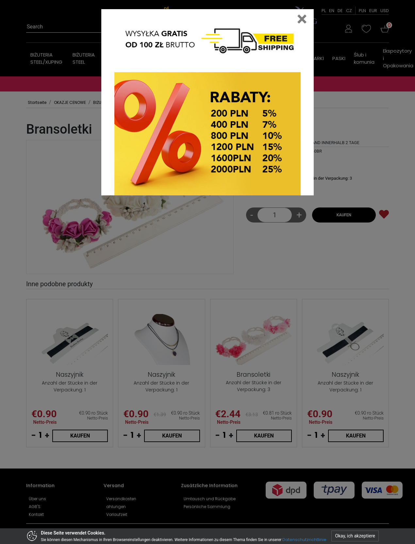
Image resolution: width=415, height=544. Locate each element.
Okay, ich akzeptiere (355, 535)
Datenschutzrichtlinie (304, 539)
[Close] (301, 19)
